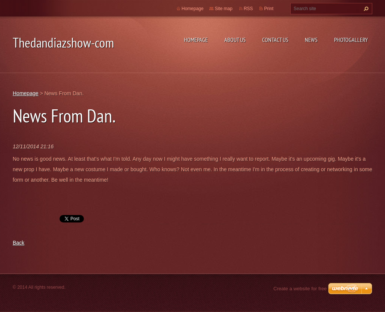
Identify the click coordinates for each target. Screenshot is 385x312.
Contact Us (275, 39)
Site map (223, 8)
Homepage (196, 39)
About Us (235, 39)
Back (18, 243)
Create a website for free (300, 288)
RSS (248, 8)
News (311, 39)
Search (365, 8)
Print (268, 8)
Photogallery (351, 39)
